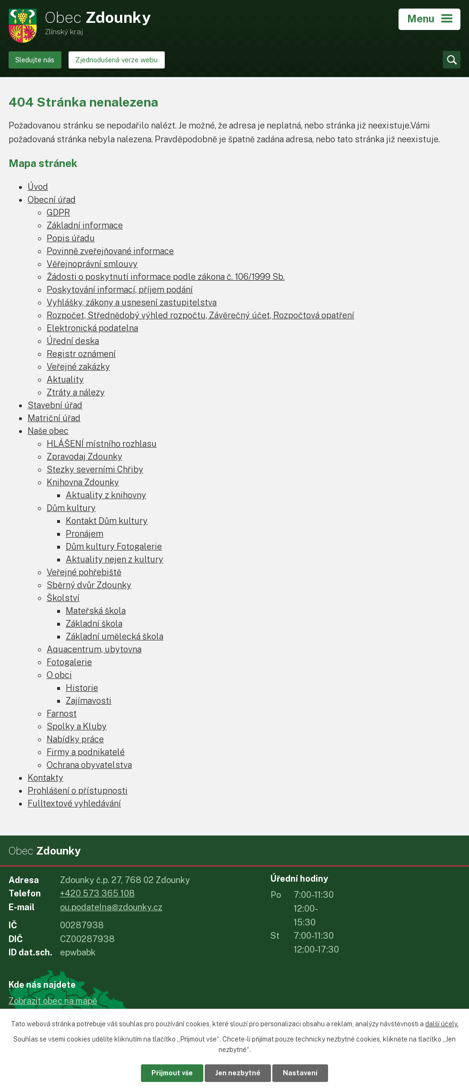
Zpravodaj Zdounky (84, 457)
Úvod (38, 187)
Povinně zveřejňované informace (110, 251)
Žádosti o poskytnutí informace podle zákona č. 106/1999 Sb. (166, 277)
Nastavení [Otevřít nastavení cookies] (300, 1073)
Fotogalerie (69, 662)
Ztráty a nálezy (76, 392)
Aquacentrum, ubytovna (94, 649)
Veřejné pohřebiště (84, 572)
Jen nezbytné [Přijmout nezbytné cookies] (237, 1073)
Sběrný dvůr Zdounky (89, 585)
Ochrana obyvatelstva (89, 765)
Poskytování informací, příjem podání (120, 290)
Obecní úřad (52, 200)
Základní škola (94, 624)
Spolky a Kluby (77, 726)
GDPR (58, 212)
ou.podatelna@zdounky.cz (111, 907)
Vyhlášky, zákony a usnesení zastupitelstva (132, 302)
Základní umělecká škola (114, 636)
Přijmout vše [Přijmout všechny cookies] (172, 1073)
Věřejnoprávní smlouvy (92, 264)
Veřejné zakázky (78, 367)
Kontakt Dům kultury (107, 521)
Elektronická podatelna (92, 328)
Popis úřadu (71, 238)
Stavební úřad (55, 405)
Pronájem (84, 534)
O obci (59, 675)
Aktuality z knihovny (106, 495)
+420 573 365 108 (97, 893)
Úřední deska (73, 341)
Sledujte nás (34, 60)
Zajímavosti (88, 701)
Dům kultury (71, 508)
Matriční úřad (54, 418)
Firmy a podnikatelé (86, 752)
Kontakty (45, 778)
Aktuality (65, 379)
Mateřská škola (96, 611)
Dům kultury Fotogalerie (114, 546)
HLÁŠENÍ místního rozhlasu (102, 444)
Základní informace (85, 225)
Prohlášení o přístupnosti (78, 791)
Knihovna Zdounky (83, 482)
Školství (63, 598)
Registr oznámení (81, 354)
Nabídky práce (75, 739)
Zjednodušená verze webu (116, 60)
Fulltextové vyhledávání (74, 803)
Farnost (62, 713)
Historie (82, 688)
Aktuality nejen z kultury (114, 559)
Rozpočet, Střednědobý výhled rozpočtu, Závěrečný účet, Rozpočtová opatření (200, 315)
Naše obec (48, 431)
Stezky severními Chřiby (95, 469)
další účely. (442, 1024)
